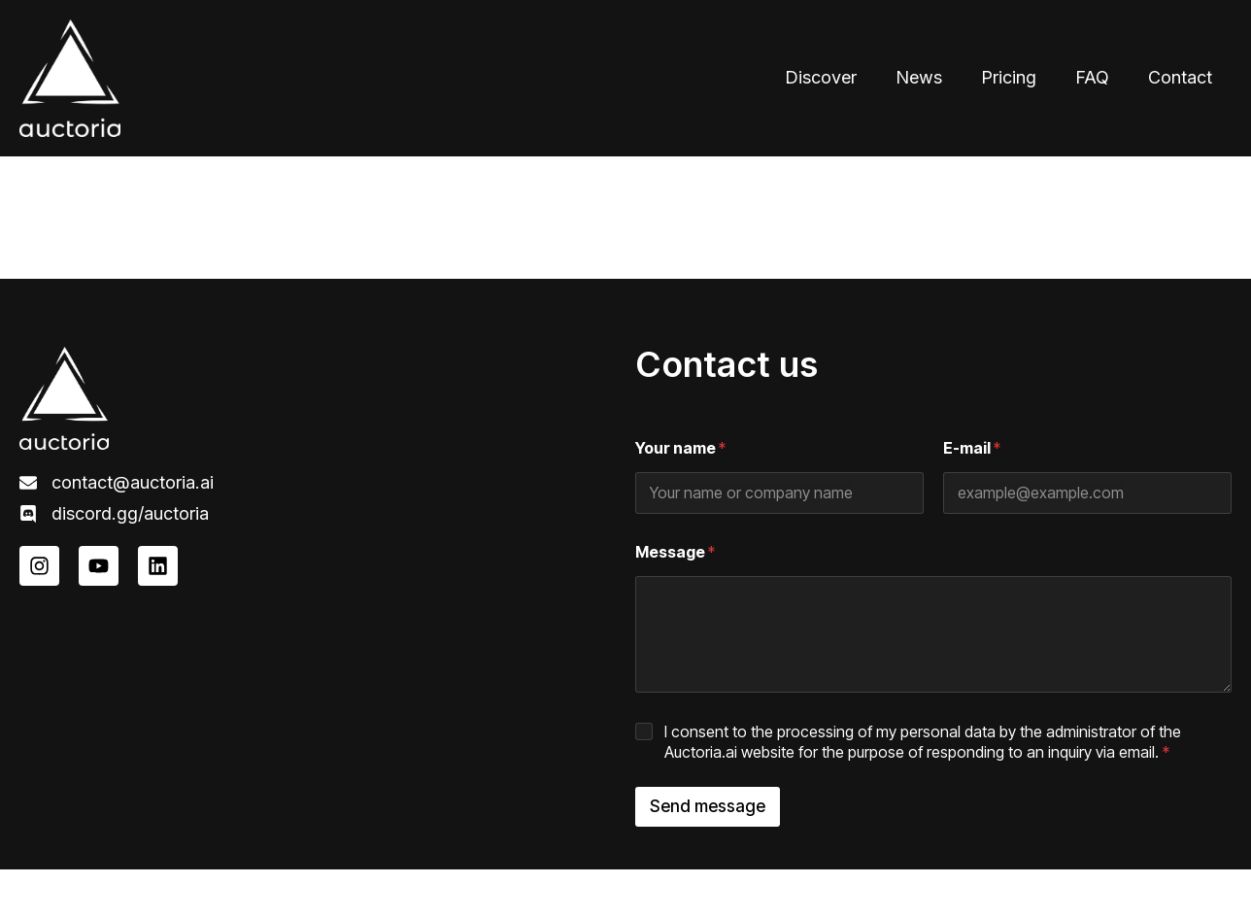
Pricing (1008, 77)
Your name (680, 448)
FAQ (1092, 77)
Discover (821, 77)
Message (675, 552)
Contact (1180, 77)
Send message (707, 806)
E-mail (971, 448)
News (919, 77)
